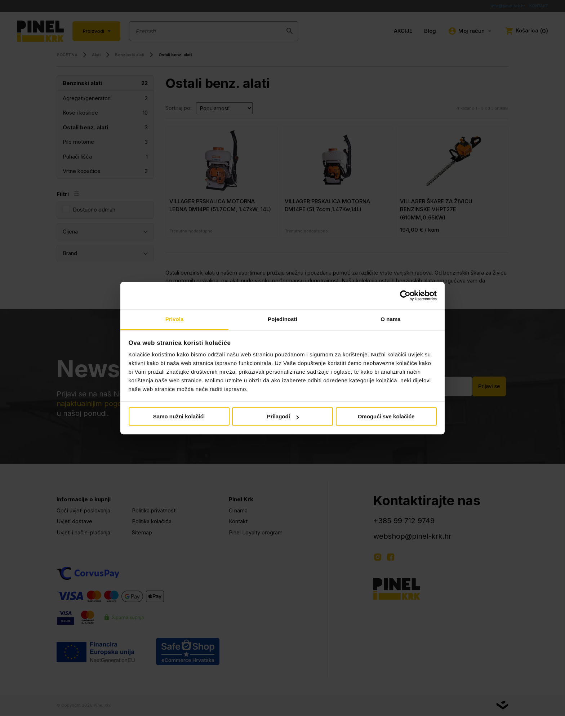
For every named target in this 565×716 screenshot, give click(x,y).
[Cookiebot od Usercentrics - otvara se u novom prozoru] (405, 295)
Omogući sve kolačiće (386, 417)
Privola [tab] (174, 319)
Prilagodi (283, 417)
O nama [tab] (391, 319)
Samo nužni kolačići (179, 417)
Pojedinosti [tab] (282, 319)
